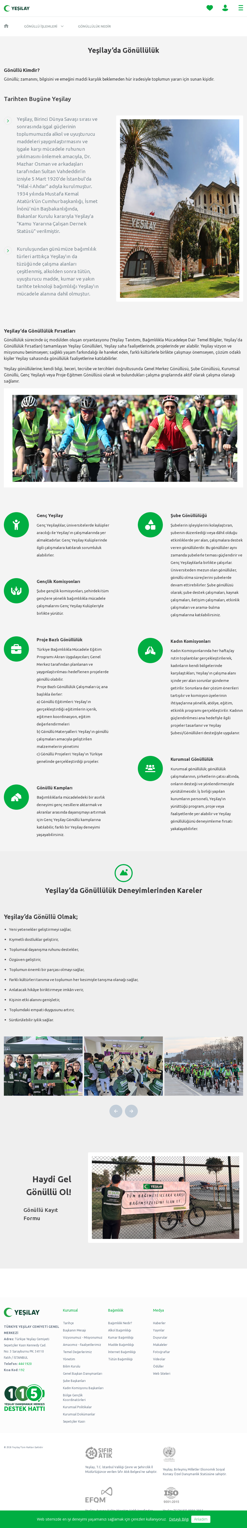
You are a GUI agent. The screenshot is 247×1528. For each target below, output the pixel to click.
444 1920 (25, 1363)
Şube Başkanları (74, 1380)
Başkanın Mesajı (74, 1330)
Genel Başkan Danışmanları (82, 1373)
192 (22, 1370)
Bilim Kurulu (71, 1366)
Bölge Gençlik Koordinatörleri (74, 1398)
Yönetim (69, 1359)
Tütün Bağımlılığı (120, 1359)
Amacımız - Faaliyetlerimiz (82, 1344)
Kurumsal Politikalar (77, 1407)
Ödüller (158, 1366)
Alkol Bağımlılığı (119, 1330)
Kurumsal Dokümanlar (79, 1414)
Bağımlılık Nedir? (120, 1323)
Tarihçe (68, 1323)
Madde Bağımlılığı (121, 1344)
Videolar (159, 1359)
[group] (43, 1066)
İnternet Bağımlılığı (122, 1352)
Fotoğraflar (161, 1352)
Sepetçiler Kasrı (74, 1421)
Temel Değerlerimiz (77, 1352)
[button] (115, 1111)
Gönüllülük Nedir (94, 26)
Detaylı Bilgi (179, 1519)
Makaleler (160, 1344)
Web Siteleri (161, 1373)
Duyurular (160, 1337)
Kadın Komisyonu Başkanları (83, 1388)
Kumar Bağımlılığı (120, 1337)
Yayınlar (159, 1330)
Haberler (159, 1323)
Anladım (201, 1519)
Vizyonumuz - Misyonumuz (82, 1337)
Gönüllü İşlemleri (40, 26)
